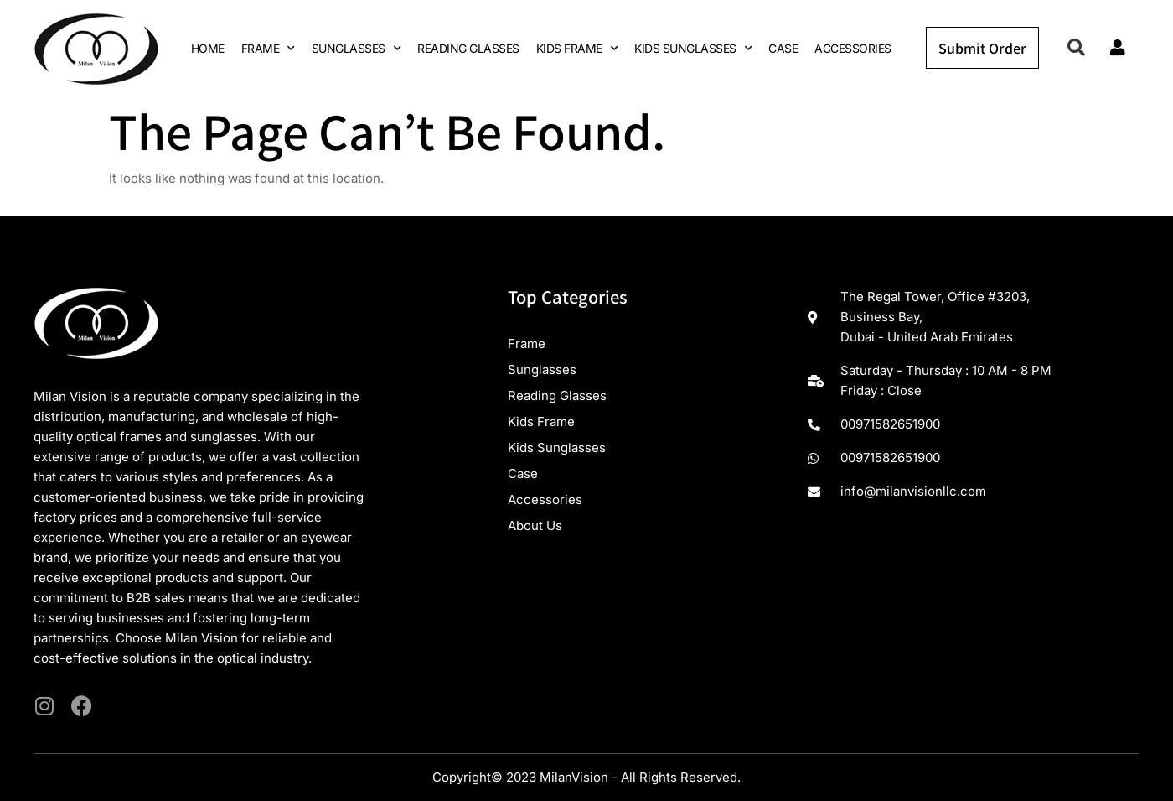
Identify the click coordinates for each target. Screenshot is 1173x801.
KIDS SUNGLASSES (693, 48)
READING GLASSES (468, 48)
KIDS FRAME (577, 48)
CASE (783, 48)
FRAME (268, 48)
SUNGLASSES (356, 48)
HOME (208, 48)
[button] (1076, 48)
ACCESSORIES (852, 48)
